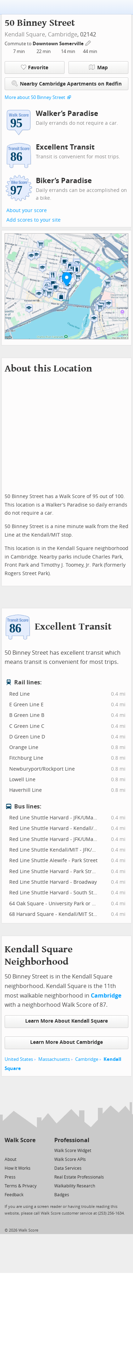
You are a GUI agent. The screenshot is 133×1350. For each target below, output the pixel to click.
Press (10, 1177)
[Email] (31, 1150)
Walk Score (20, 1140)
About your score (26, 211)
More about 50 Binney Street (35, 97)
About (10, 1159)
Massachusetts (54, 1059)
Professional (71, 1140)
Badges (61, 1194)
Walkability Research (74, 1186)
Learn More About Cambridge (66, 1042)
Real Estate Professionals (79, 1177)
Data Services (68, 1168)
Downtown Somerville (59, 43)
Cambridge (62, 34)
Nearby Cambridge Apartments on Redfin (67, 83)
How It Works (18, 1168)
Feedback (14, 1194)
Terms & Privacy (21, 1186)
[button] (66, 278)
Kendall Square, (25, 34)
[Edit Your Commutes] (88, 42)
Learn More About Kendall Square (66, 1021)
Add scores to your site (33, 220)
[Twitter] (9, 1150)
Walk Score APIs (70, 1159)
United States (19, 1059)
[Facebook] (20, 1150)
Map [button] (98, 67)
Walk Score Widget (72, 1150)
